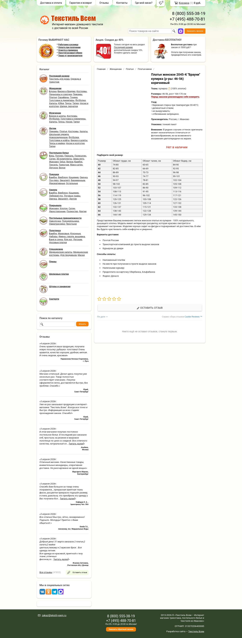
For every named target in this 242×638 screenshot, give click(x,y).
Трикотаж (64, 164)
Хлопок (64, 208)
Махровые (63, 233)
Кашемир (74, 177)
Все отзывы (46, 572)
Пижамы (77, 94)
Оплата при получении (69, 47)
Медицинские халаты (60, 252)
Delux (62, 161)
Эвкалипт (65, 180)
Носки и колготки (75, 143)
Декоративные (57, 183)
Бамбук (78, 161)
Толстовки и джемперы (61, 100)
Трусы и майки (57, 143)
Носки (69, 121)
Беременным (78, 180)
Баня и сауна (56, 239)
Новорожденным (58, 137)
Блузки (53, 91)
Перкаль (68, 155)
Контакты (122, 2)
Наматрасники (57, 223)
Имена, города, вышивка (72, 236)
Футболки (80, 100)
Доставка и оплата (51, 2)
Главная (101, 69)
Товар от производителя (70, 55)
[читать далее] (76, 443)
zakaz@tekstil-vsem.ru (54, 615)
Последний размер (123, 47)
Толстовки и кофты (59, 140)
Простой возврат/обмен (70, 53)
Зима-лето (78, 158)
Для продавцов (68, 255)
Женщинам (116, 69)
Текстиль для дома (59, 79)
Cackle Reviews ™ (193, 316)
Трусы (68, 103)
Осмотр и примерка (68, 50)
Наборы (53, 236)
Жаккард (54, 161)
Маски (81, 255)
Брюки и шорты (57, 116)
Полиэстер (72, 211)
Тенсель (53, 164)
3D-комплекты (64, 158)
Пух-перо (54, 180)
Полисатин (80, 155)
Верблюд (63, 177)
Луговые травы (72, 195)
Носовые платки (58, 242)
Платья (53, 97)
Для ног (68, 239)
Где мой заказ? (143, 2)
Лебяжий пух (56, 195)
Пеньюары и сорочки (60, 94)
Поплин (59, 155)
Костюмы (81, 91)
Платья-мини (145, 69)
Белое (62, 167)
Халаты (53, 103)
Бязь (51, 155)
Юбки (61, 103)
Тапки (75, 103)
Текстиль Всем (196, 631)
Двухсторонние (57, 211)
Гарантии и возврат (80, 2)
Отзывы (104, 2)
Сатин (52, 158)
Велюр (69, 161)
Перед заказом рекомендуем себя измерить (175, 96)
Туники (74, 97)
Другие (73, 198)
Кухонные (75, 233)
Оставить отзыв (150, 307)
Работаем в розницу (68, 44)
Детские (77, 239)
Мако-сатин (76, 164)
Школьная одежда (59, 134)
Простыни (71, 223)
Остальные (72, 183)
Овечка (83, 177)
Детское (53, 167)
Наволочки (55, 221)
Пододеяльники (70, 221)
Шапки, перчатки (69, 106)
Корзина (184, 3)
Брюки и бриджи (66, 91)
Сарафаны (63, 97)
